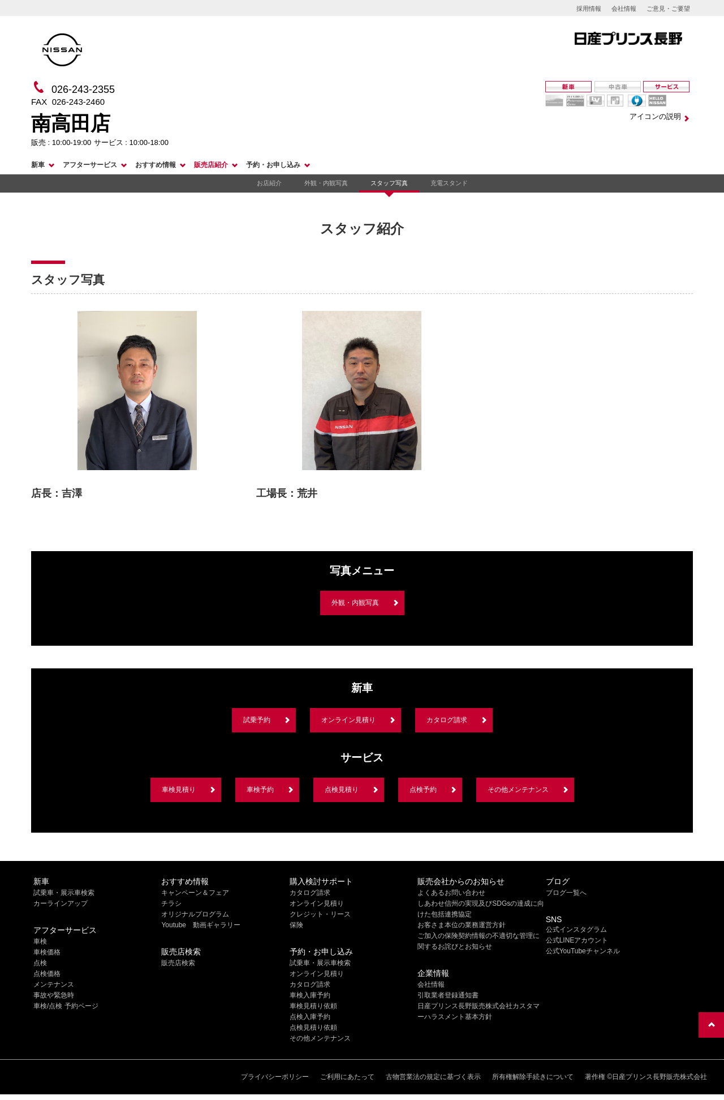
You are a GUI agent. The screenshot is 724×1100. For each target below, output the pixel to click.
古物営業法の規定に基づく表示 (433, 1077)
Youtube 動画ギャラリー (200, 925)
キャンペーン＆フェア (195, 893)
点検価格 (47, 974)
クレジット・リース (320, 914)
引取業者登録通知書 (448, 995)
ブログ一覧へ (566, 893)
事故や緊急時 (53, 995)
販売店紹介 (211, 165)
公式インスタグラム (576, 929)
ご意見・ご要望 (668, 8)
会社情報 (623, 8)
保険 (296, 925)
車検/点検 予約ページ (65, 1006)
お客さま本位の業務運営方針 (461, 925)
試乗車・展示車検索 (63, 893)
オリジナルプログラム (195, 914)
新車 (38, 165)
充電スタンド (449, 183)
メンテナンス (53, 984)
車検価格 (47, 952)
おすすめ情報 (155, 165)
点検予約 (423, 790)
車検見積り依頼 (313, 1006)
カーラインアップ (60, 903)
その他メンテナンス (518, 790)
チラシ (171, 903)
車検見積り (179, 790)
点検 (40, 963)
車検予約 (260, 790)
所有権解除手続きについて (533, 1077)
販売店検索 (178, 963)
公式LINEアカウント (577, 940)
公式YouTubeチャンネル (583, 951)
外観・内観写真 (326, 183)
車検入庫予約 (310, 995)
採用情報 (588, 8)
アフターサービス (90, 165)
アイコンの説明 (655, 116)
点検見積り (342, 790)
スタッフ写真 (389, 183)
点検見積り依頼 (313, 1027)
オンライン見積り (348, 720)
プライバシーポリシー (275, 1077)
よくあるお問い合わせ (451, 893)
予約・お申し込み (273, 165)
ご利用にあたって (347, 1077)
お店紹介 (269, 183)
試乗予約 (256, 720)
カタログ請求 (446, 720)
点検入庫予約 (310, 1017)
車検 (40, 941)
